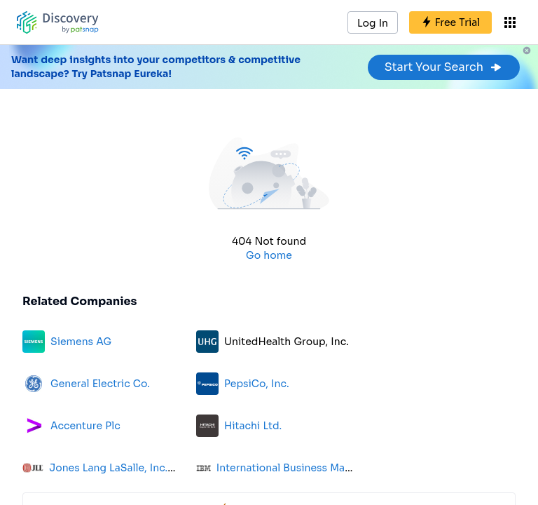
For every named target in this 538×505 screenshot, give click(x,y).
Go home (269, 255)
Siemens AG (80, 341)
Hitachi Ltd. (253, 425)
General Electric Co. (100, 383)
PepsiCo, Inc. (256, 383)
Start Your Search (444, 67)
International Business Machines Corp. (312, 468)
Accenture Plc (85, 425)
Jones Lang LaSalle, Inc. (108, 468)
